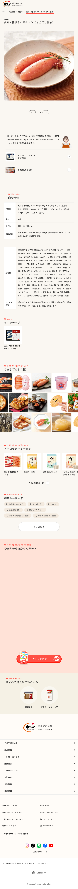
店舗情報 (8, 763)
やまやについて (11, 743)
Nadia (53, 504)
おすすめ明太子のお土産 (18, 515)
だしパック (37, 504)
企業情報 (8, 784)
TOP (3, 12)
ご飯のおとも (14, 510)
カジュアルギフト (36, 510)
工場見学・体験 (11, 770)
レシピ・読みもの (11, 756)
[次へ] (46, 112)
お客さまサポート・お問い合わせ (16, 833)
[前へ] (32, 112)
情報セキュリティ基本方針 (26, 863)
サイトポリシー (42, 863)
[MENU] (74, 4)
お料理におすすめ (16, 504)
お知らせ (8, 777)
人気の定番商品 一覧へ (37, 483)
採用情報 (8, 791)
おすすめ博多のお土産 (47, 515)
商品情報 (12, 12)
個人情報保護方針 (8, 863)
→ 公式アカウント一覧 (39, 852)
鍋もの (20, 12)
